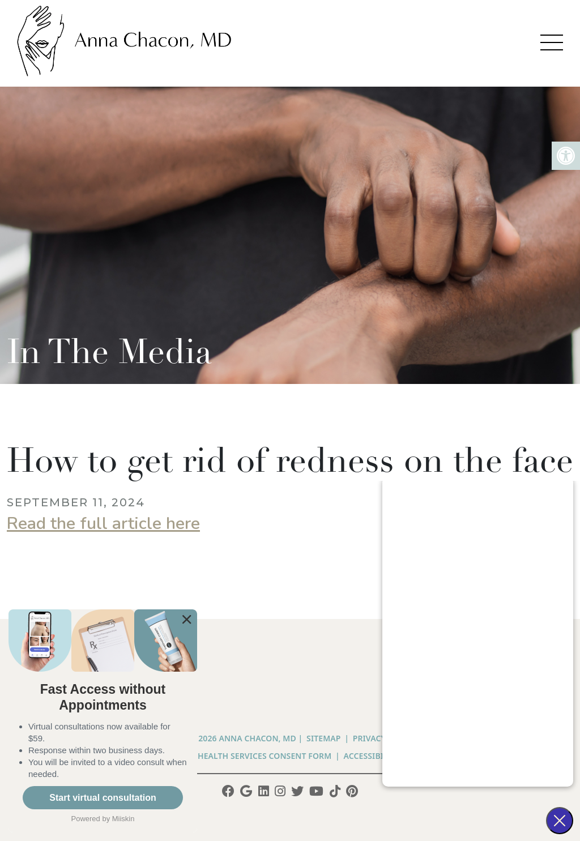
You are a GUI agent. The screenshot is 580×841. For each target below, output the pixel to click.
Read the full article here (103, 523)
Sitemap (323, 738)
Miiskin (123, 818)
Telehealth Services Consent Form (255, 755)
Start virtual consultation (102, 797)
